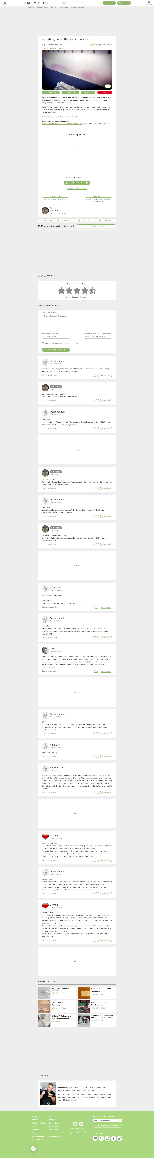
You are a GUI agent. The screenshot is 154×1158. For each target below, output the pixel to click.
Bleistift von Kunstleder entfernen (60, 989)
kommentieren (52, 45)
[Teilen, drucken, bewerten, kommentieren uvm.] (33, 1148)
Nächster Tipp (98, 196)
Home (34, 1116)
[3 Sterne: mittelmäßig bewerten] (77, 291)
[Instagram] (107, 1139)
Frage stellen (109, 3)
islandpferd (55, 587)
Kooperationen (38, 1136)
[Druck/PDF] (47, 220)
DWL (52, 649)
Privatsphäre (54, 1126)
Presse (34, 1133)
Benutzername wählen (50, 333)
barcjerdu (55, 386)
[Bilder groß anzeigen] (108, 86)
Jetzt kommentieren (77, 188)
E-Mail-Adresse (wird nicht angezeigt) (97, 333)
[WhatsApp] (119, 1139)
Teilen (88, 92)
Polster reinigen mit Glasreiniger (59, 1003)
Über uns (35, 1130)
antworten (106, 375)
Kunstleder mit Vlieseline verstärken (101, 990)
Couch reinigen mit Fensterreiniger (98, 1003)
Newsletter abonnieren (107, 1126)
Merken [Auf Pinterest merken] (104, 92)
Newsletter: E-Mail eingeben (104, 1116)
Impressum (53, 1130)
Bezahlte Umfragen (56, 1136)
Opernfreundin (57, 361)
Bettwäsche (55, 100)
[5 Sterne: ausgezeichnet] (92, 291)
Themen (35, 1120)
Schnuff (54, 835)
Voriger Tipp (55, 196)
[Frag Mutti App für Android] (81, 1124)
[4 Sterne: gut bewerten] (84, 291)
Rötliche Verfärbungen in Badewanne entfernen (61, 1017)
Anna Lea (55, 744)
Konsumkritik (56, 767)
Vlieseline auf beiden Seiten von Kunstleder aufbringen (102, 1017)
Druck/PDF (51, 92)
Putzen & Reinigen (50, 48)
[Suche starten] (64, 3)
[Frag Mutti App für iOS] (75, 1124)
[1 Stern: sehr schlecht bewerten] (61, 291)
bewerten (101, 45)
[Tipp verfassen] (124, 3)
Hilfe (50, 1116)
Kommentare (96, 226)
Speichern (70, 92)
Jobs (34, 1126)
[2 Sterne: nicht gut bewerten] (69, 291)
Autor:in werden (38, 1123)
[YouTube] (95, 1139)
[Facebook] (113, 1139)
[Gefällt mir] (94, 375)
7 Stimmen (84, 297)
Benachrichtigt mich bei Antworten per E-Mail (62, 343)
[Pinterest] (101, 1139)
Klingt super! (77, 183)
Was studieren (37, 1140)
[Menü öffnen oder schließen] (5, 3)
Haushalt (60, 48)
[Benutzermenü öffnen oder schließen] (149, 3)
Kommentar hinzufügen (77, 321)
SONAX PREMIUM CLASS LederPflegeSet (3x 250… (62, 124)
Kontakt (52, 1120)
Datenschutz (54, 1123)
